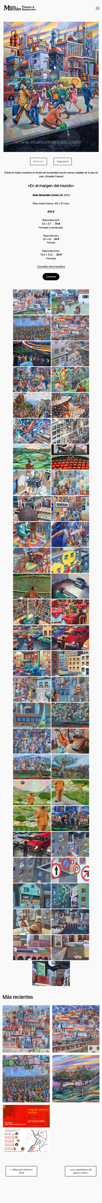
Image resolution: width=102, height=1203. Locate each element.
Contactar (51, 276)
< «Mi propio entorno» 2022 (21, 1171)
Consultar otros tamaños (51, 266)
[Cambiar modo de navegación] (97, 8)
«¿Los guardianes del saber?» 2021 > (80, 1171)
